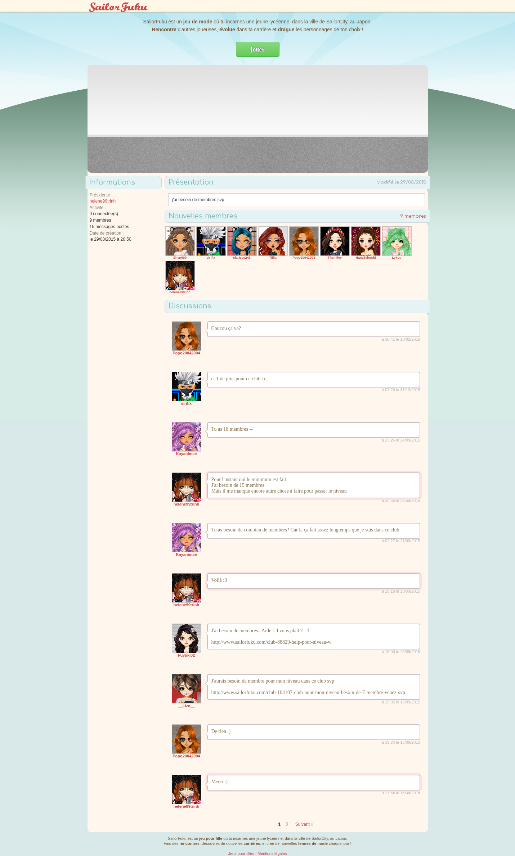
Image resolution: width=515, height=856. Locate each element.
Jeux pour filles (241, 853)
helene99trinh (103, 201)
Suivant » (304, 824)
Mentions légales (272, 853)
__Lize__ (186, 705)
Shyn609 (180, 257)
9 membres (413, 216)
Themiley (335, 257)
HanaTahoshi (366, 257)
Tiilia (272, 257)
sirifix (210, 257)
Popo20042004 (303, 257)
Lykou (396, 257)
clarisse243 (242, 257)
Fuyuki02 (186, 655)
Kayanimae (186, 454)
